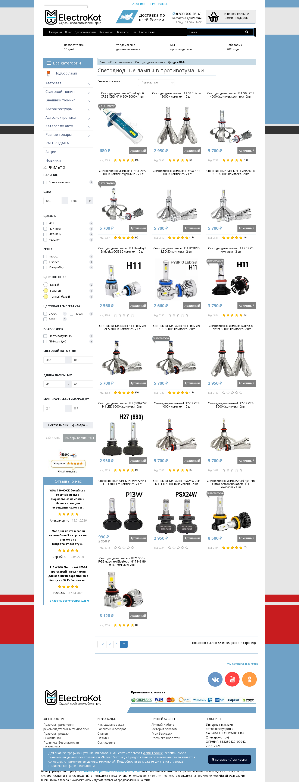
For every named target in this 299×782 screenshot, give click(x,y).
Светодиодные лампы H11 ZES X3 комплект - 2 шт (230, 250)
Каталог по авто (59, 126)
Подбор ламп (61, 74)
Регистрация (157, 4)
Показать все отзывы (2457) (68, 600)
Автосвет (53, 83)
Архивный (138, 151)
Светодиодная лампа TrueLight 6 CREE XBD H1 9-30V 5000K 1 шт (122, 95)
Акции (51, 151)
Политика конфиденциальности (71, 766)
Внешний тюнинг (60, 100)
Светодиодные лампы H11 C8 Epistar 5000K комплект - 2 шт (176, 95)
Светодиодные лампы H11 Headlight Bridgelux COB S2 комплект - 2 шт (122, 250)
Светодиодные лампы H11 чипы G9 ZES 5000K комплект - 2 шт (176, 327)
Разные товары (59, 134)
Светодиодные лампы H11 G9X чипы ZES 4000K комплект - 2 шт (230, 172)
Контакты (123, 32)
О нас (68, 32)
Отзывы (103, 738)
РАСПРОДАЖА (57, 143)
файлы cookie (153, 753)
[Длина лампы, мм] (54, 384)
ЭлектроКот (55, 32)
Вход (135, 4)
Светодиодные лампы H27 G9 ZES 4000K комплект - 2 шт (176, 405)
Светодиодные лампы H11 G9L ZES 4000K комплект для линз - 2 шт (230, 95)
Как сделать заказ (110, 724)
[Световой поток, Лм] (54, 360)
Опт (133, 32)
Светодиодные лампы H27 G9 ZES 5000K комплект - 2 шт (230, 405)
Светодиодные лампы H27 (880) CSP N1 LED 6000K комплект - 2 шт (122, 405)
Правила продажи (56, 733)
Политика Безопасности (61, 742)
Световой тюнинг (61, 91)
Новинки (53, 160)
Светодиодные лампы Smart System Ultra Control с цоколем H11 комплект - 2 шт (231, 484)
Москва (51, 4)
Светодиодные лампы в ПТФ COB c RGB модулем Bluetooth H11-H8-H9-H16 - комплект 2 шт (122, 562)
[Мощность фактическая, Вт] (54, 408)
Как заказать (106, 32)
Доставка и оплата (85, 32)
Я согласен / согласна (229, 759)
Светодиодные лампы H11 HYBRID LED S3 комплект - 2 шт (176, 250)
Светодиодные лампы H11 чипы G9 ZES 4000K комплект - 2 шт (122, 327)
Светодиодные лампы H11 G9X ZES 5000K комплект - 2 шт (176, 172)
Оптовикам (51, 747)
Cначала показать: (109, 81)
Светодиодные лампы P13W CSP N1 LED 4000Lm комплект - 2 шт (122, 482)
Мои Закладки (162, 733)
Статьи (102, 733)
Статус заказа (147, 32)
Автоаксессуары (59, 109)
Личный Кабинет (164, 724)
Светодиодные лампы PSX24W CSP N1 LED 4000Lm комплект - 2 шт (176, 482)
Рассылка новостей (166, 738)
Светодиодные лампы (149, 62)
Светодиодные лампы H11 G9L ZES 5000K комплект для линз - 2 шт (122, 172)
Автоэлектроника (61, 117)
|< (102, 644)
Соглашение (106, 742)
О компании (52, 738)
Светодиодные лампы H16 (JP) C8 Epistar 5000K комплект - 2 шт (231, 327)
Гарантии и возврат (112, 729)
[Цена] (52, 200)
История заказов (164, 729)
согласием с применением (67, 761)
